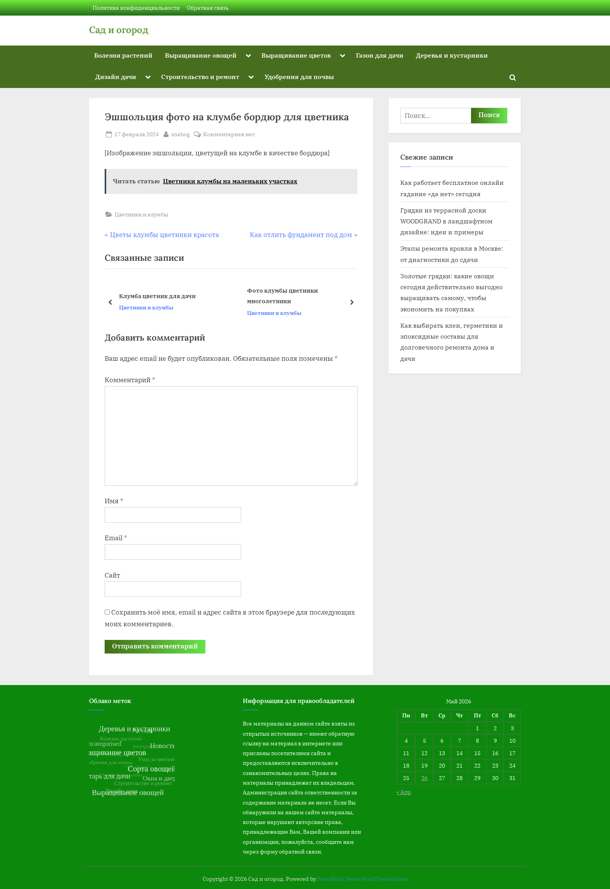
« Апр (403, 792)
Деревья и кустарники (452, 55)
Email (116, 538)
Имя (114, 501)
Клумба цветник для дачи (157, 296)
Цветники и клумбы (141, 214)
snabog (180, 133)
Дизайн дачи (115, 76)
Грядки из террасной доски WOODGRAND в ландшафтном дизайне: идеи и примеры (446, 221)
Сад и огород (118, 30)
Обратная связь (208, 7)
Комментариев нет (229, 134)
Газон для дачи (379, 55)
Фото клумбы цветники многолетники (282, 296)
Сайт (112, 575)
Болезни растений (123, 55)
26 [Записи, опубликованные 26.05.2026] (424, 778)
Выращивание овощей (201, 55)
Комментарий (130, 380)
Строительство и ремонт (200, 76)
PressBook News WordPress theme (362, 878)
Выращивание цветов (296, 55)
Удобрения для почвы (299, 76)
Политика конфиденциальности (136, 7)
